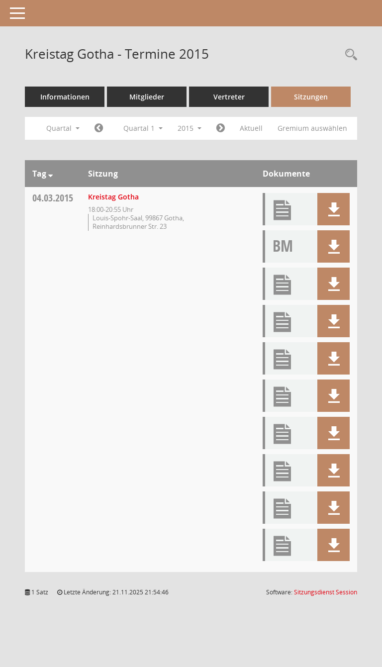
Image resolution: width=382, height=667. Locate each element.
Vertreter (229, 96)
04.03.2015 (52, 197)
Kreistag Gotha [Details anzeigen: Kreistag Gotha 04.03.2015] (113, 196)
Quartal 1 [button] (143, 128)
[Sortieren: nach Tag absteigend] (50, 173)
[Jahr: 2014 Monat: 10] (98, 128)
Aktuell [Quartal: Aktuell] (251, 128)
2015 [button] (189, 128)
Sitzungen (311, 96)
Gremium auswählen (312, 128)
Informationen (65, 96)
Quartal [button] (63, 128)
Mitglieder (146, 96)
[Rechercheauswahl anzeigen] (348, 55)
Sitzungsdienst (325, 592)
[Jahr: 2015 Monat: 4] (220, 128)
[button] (333, 209)
